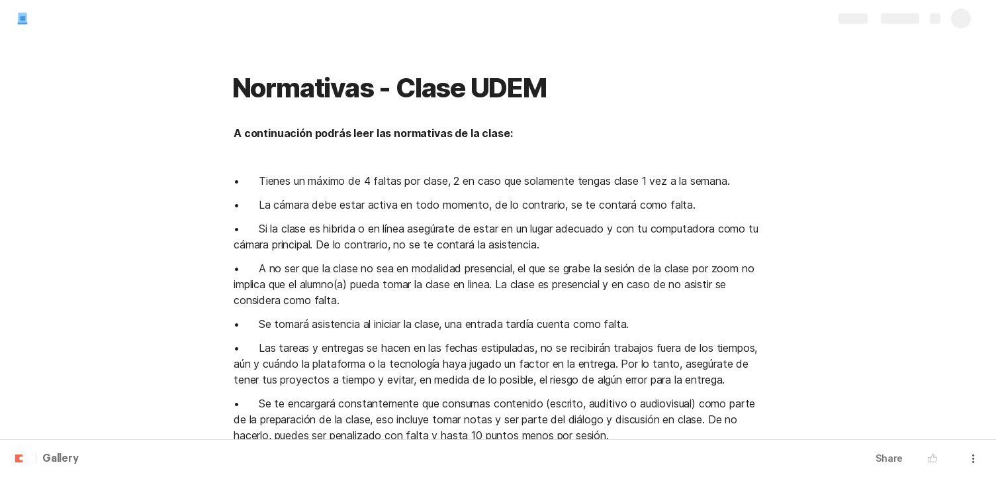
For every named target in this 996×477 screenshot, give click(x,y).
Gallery (60, 459)
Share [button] (889, 458)
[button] (936, 458)
